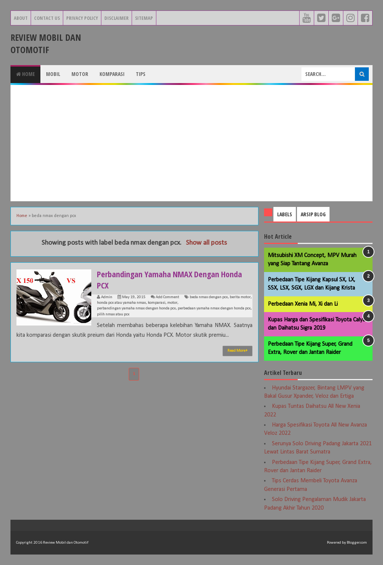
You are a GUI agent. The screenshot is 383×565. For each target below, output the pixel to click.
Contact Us (47, 18)
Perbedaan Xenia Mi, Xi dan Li (303, 304)
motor (172, 303)
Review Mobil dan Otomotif (45, 43)
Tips (140, 73)
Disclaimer (116, 18)
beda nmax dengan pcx (209, 297)
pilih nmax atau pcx (113, 314)
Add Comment (167, 297)
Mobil (53, 73)
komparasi (156, 303)
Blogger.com (357, 543)
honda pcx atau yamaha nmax (121, 303)
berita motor (240, 297)
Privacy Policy (82, 18)
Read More (237, 350)
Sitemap (144, 18)
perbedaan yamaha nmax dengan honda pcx (214, 308)
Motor (79, 73)
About (21, 18)
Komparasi (112, 73)
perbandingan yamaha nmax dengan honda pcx (136, 308)
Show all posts (206, 243)
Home (25, 73)
